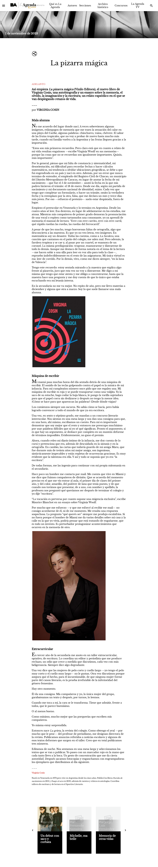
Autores (72, 5)
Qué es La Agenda (55, 6)
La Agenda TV (137, 5)
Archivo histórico (103, 6)
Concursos (121, 5)
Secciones (85, 5)
